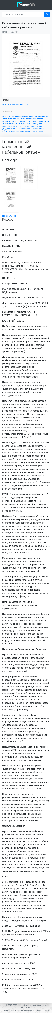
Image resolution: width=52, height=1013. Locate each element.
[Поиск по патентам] (23, 14)
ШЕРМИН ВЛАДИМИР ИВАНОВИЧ (15, 105)
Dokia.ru (46, 1010)
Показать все (9, 216)
